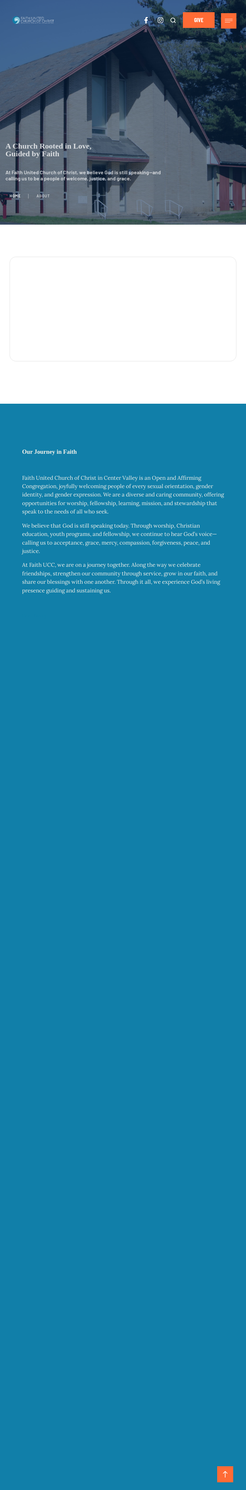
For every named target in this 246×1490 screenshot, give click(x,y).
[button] (173, 20)
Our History (34, 615)
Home (15, 196)
